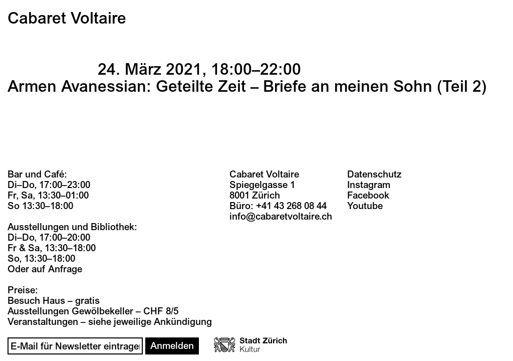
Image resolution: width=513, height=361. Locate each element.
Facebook (368, 196)
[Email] (75, 345)
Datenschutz (374, 174)
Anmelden (172, 346)
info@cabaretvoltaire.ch (280, 217)
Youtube (365, 206)
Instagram (368, 185)
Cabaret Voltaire (67, 19)
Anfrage (65, 269)
